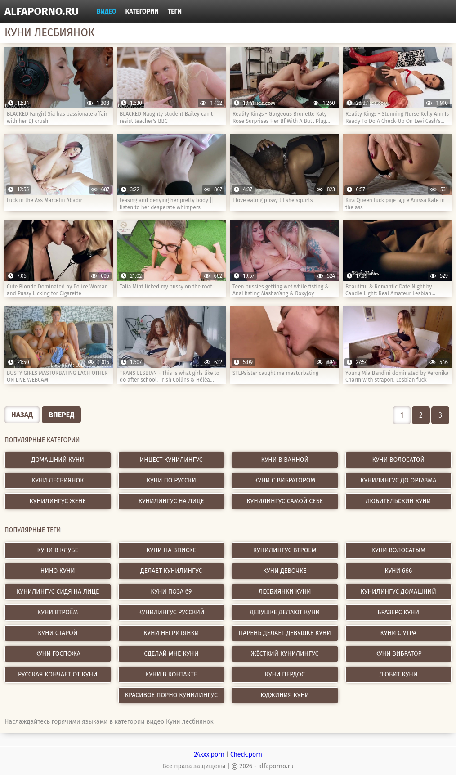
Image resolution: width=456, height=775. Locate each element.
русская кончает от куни (57, 674)
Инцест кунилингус (171, 460)
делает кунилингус (171, 571)
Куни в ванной (284, 460)
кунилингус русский (171, 612)
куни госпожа (57, 654)
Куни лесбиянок (57, 480)
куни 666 (398, 571)
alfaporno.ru (41, 11)
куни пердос (285, 674)
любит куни (398, 674)
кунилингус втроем (285, 550)
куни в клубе (57, 550)
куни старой (57, 633)
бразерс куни (398, 612)
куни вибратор (398, 654)
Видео (106, 11)
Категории (142, 11)
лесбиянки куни (285, 591)
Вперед (61, 414)
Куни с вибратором (284, 480)
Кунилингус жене (58, 501)
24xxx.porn (209, 754)
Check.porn (246, 754)
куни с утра (398, 633)
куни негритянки (171, 633)
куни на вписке (171, 550)
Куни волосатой (398, 460)
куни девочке (285, 571)
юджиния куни (284, 695)
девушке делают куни (285, 612)
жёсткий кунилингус (284, 654)
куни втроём (57, 612)
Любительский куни (398, 501)
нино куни (57, 571)
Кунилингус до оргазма (398, 480)
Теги (175, 11)
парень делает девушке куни (285, 633)
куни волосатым (398, 550)
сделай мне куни (171, 654)
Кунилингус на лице (171, 501)
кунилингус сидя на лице (57, 591)
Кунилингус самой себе (284, 501)
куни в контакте (171, 674)
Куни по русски (171, 480)
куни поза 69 (171, 591)
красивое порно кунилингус (171, 695)
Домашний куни (57, 460)
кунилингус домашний (398, 591)
